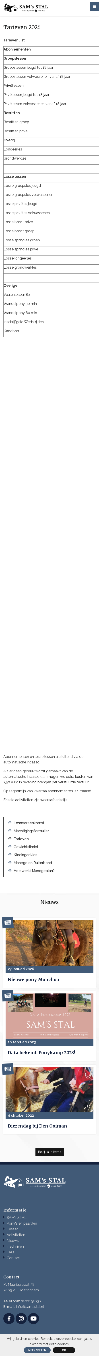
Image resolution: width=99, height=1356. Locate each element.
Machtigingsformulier (31, 831)
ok (64, 1350)
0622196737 (31, 1301)
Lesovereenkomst (29, 823)
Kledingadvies (25, 855)
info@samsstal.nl (30, 1307)
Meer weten (37, 1350)
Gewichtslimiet (26, 847)
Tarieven (21, 839)
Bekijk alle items (49, 1152)
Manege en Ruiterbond (33, 863)
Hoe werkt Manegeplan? (34, 871)
